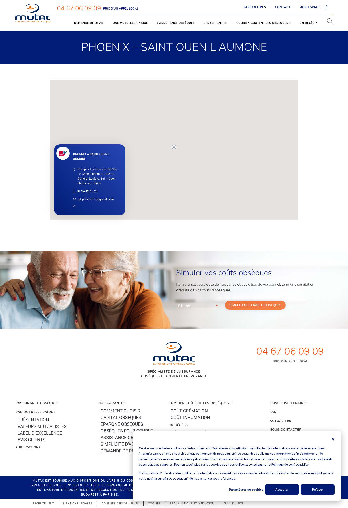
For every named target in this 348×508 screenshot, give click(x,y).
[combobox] (197, 306)
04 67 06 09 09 (79, 8)
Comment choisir (120, 411)
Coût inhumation (190, 417)
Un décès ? (308, 23)
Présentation (33, 419)
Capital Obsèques (121, 417)
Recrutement (43, 503)
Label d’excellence (40, 433)
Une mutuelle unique (130, 23)
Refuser (317, 489)
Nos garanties (112, 403)
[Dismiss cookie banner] (333, 439)
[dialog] (237, 466)
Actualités (280, 421)
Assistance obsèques (125, 437)
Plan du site (233, 503)
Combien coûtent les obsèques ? (263, 23)
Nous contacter (286, 430)
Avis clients (31, 439)
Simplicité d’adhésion (125, 444)
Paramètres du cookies (246, 489)
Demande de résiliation (127, 451)
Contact (283, 7)
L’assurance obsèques (176, 23)
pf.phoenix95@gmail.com (96, 199)
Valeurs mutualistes (42, 426)
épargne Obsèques (122, 424)
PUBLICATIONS (28, 447)
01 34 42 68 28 (87, 191)
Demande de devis (89, 23)
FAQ (273, 412)
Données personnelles (120, 503)
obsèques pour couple (127, 431)
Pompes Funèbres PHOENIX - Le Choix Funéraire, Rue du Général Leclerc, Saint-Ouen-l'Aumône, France (98, 176)
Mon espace (313, 7)
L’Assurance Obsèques (37, 403)
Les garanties (215, 23)
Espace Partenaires (289, 403)
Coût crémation (189, 411)
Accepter (282, 489)
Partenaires (254, 7)
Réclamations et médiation (192, 503)
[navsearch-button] (328, 22)
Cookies (154, 503)
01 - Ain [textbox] (184, 305)
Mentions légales (77, 503)
